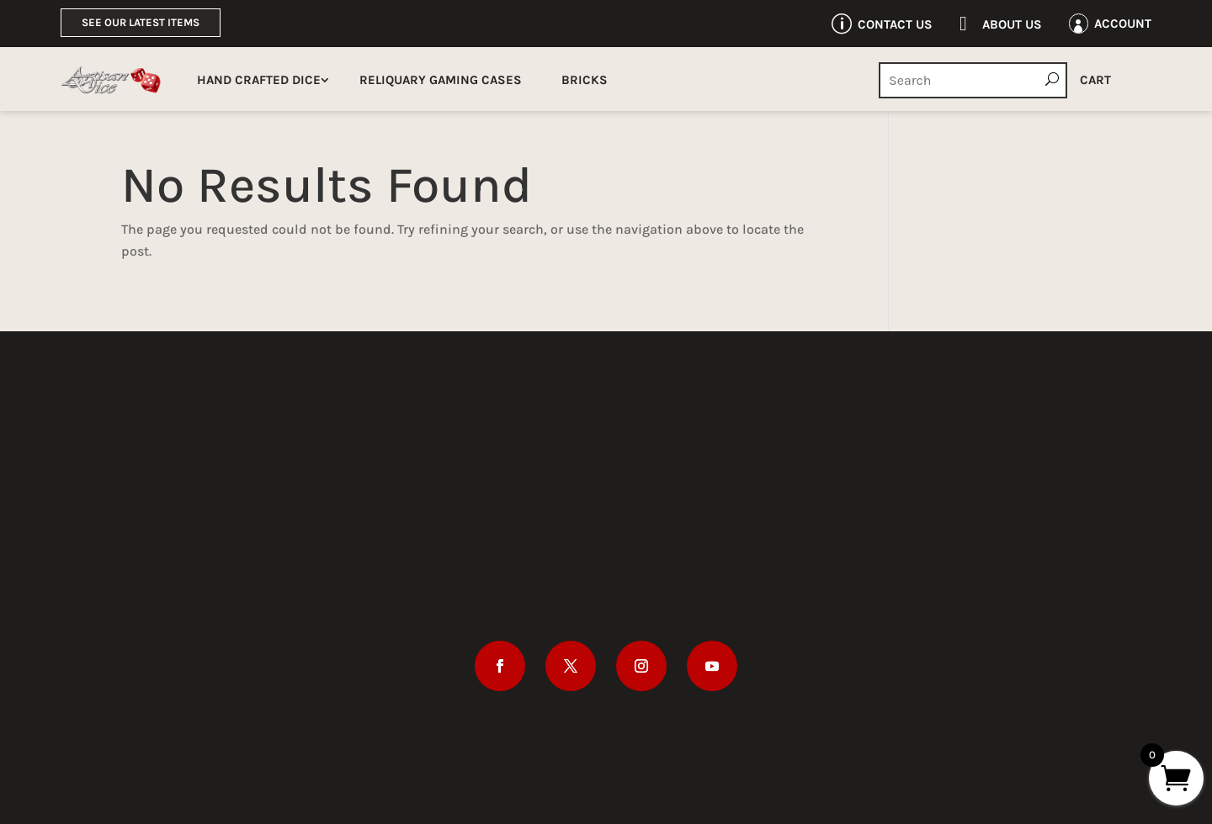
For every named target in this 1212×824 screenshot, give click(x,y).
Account (1122, 23)
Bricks (584, 79)
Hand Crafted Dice (259, 79)
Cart (1095, 79)
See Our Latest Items (140, 22)
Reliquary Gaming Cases (440, 79)
